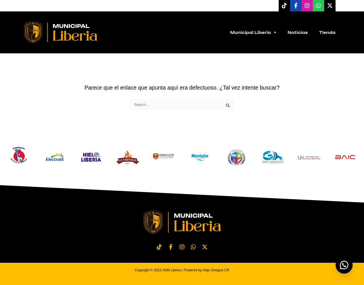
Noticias (298, 32)
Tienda (327, 32)
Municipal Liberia (253, 32)
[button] (344, 265)
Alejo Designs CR (215, 270)
